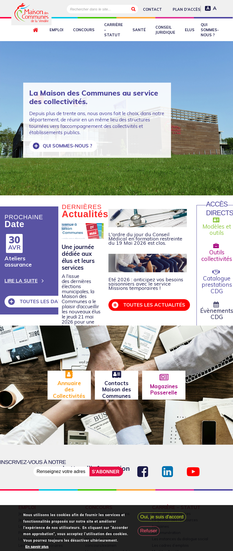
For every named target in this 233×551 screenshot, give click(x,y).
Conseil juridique (165, 30)
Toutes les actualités (153, 305)
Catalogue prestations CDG (217, 281)
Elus (189, 30)
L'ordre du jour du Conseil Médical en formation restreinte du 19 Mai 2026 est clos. (145, 238)
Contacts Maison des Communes (116, 389)
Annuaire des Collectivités (69, 389)
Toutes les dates (42, 301)
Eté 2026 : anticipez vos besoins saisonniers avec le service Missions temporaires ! (145, 283)
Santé (139, 30)
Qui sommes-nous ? (210, 29)
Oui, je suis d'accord (161, 517)
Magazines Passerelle (164, 389)
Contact (152, 9)
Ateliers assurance (18, 261)
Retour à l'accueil (36, 30)
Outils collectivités (216, 252)
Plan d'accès (186, 9)
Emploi (56, 30)
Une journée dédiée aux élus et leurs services (78, 257)
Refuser (148, 530)
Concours (84, 30)
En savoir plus (36, 547)
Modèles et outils (216, 226)
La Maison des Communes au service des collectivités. (93, 97)
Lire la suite (21, 281)
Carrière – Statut (113, 29)
